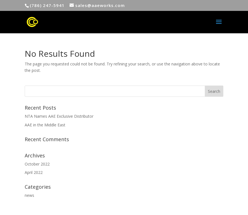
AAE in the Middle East (45, 124)
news (29, 195)
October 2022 (37, 164)
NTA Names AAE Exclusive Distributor (59, 116)
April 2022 (34, 172)
